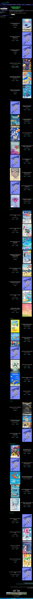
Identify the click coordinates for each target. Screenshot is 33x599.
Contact (13, 40)
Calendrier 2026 (2, 11)
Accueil (5, 4)
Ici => (10, 14)
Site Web (15, 27)
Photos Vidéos (9, 4)
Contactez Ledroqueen (29, 598)
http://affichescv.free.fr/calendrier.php (28, 583)
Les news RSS (13, 598)
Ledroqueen (28, 4)
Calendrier (14, 4)
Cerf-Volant (19, 4)
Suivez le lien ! (18, 595)
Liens (23, 4)
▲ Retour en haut (22, 598)
